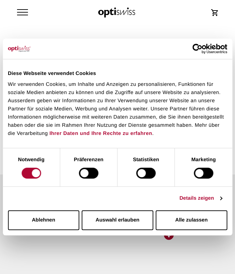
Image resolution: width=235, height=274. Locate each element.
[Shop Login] (214, 12)
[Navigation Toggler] (22, 12)
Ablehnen (43, 220)
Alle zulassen (191, 220)
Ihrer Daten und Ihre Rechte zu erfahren (100, 133)
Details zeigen (196, 198)
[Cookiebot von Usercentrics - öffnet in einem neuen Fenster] (197, 49)
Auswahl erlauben (117, 220)
